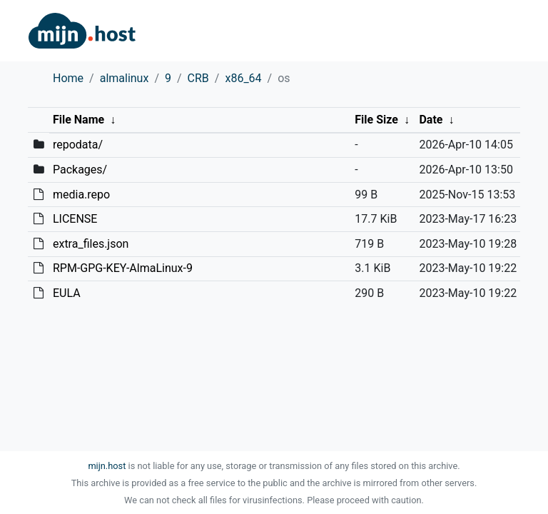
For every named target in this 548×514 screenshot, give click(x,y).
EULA (67, 293)
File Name (78, 119)
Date (430, 119)
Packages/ (80, 169)
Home (68, 78)
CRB (198, 78)
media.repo (81, 194)
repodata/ (78, 144)
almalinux (124, 78)
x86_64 (243, 78)
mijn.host (107, 465)
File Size (376, 119)
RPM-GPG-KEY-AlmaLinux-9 (123, 268)
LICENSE (75, 219)
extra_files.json (90, 244)
